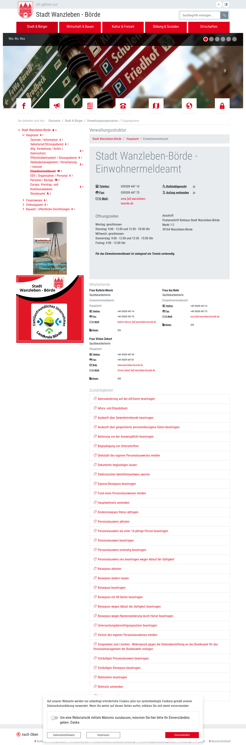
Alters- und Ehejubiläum (110, 408)
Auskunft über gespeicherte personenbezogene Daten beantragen (136, 427)
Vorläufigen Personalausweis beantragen (121, 658)
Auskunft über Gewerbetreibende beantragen (123, 418)
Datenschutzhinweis (64, 735)
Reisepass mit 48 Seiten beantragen (118, 597)
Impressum (103, 735)
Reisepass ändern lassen (111, 578)
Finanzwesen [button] (34, 200)
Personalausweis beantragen (113, 540)
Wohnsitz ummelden (108, 687)
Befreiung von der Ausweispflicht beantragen (123, 436)
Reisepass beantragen (109, 587)
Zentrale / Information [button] (44, 140)
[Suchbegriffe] (200, 15)
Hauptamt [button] (32, 135)
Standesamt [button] (37, 193)
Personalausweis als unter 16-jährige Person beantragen (130, 531)
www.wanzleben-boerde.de (130, 365)
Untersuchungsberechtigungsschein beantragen (125, 625)
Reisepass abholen (107, 569)
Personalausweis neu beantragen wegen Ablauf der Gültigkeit (134, 559)
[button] (21, 70)
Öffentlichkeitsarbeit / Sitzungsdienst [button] (53, 158)
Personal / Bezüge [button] (41, 180)
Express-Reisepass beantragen (114, 484)
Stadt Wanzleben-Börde (106, 139)
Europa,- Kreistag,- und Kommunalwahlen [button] (44, 187)
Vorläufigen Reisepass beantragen (117, 668)
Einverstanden (182, 735)
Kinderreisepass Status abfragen (116, 512)
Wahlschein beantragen (110, 677)
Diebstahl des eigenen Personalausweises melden (126, 455)
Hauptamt (132, 139)
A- (219, 4)
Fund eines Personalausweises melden (119, 493)
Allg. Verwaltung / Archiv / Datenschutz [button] (46, 151)
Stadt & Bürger (74, 121)
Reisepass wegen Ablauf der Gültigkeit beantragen (127, 606)
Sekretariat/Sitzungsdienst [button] (46, 144)
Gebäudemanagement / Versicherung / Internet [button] (53, 164)
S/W (226, 4)
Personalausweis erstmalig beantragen (119, 550)
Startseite (54, 121)
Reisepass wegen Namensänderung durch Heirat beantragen (133, 616)
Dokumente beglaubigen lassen (115, 465)
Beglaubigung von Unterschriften (116, 446)
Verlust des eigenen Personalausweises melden (125, 635)
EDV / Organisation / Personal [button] (49, 175)
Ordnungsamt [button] (34, 205)
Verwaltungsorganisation (102, 121)
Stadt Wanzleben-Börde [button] (36, 130)
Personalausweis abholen (111, 521)
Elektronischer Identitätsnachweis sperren (121, 474)
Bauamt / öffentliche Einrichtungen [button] (48, 209)
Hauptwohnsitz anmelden (111, 503)
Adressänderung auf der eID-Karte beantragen (124, 399)
